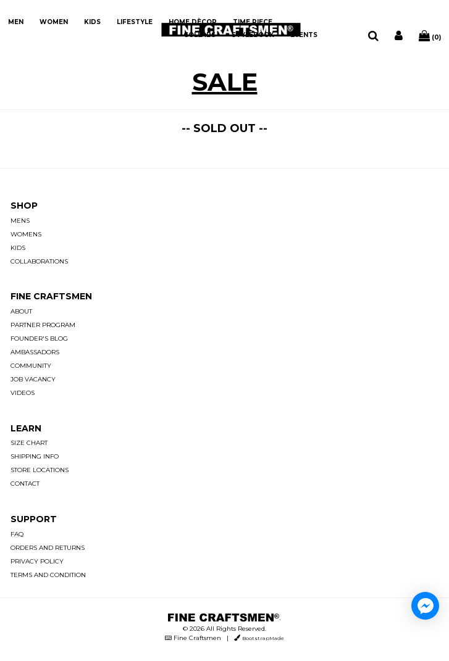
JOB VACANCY (33, 379)
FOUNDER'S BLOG (39, 339)
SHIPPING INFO (34, 456)
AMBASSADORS (34, 352)
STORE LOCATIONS (39, 470)
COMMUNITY (30, 366)
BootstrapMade (263, 638)
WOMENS (25, 234)
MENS (20, 221)
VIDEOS (22, 393)
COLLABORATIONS (39, 261)
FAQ (16, 534)
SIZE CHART (29, 443)
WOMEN (54, 22)
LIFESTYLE (135, 22)
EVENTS (303, 35)
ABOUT (21, 311)
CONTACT (25, 484)
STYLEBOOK (253, 35)
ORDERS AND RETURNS (47, 548)
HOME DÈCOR (193, 22)
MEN (15, 22)
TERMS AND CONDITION (48, 575)
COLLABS (199, 35)
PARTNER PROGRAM (42, 325)
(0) (430, 35)
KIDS (92, 22)
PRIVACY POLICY (37, 561)
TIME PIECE (252, 22)
